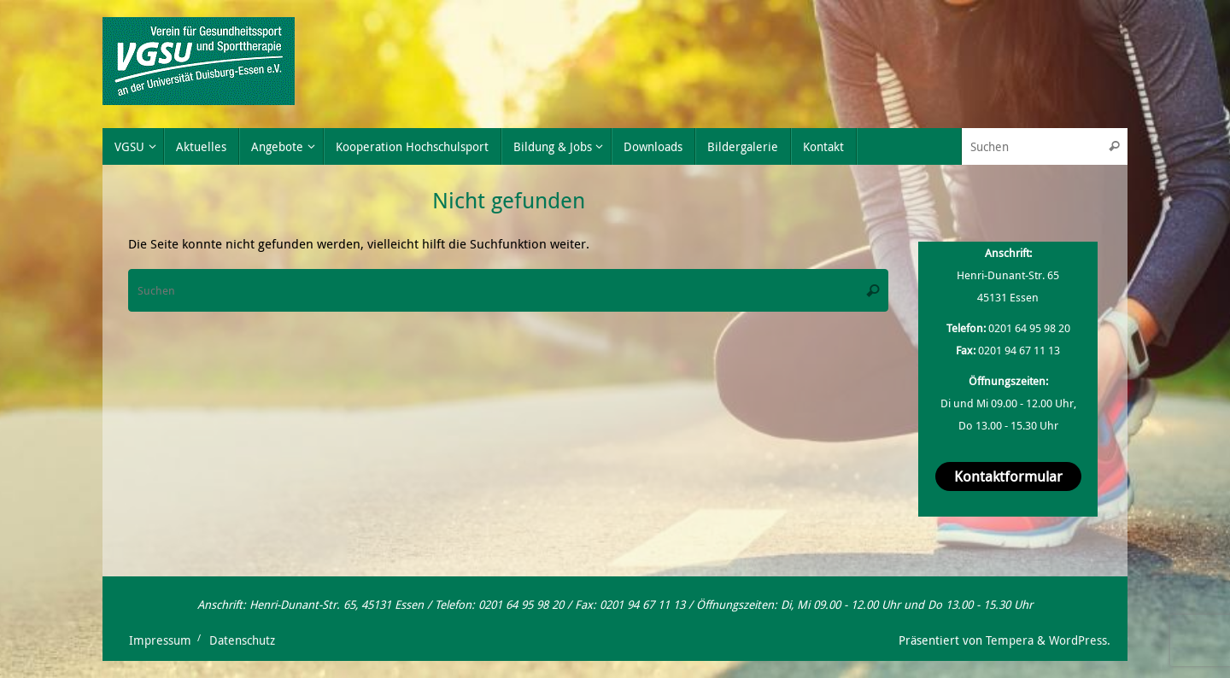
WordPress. (1079, 640)
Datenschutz (242, 640)
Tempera (1010, 640)
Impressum (160, 640)
